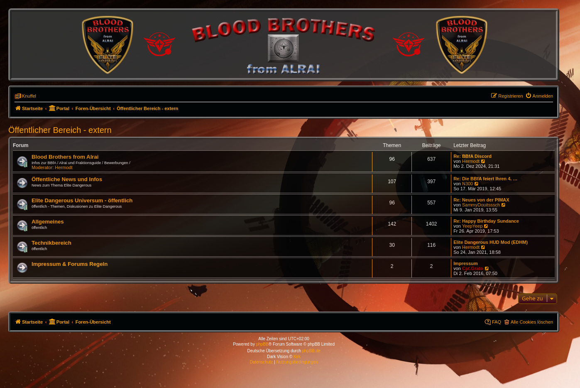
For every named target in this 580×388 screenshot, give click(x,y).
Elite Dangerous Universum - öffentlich (82, 200)
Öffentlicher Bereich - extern (60, 130)
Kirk (297, 356)
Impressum (465, 263)
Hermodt (63, 167)
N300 (467, 183)
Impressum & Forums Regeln (70, 264)
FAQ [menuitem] (496, 321)
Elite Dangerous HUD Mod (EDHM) (490, 242)
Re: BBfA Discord (472, 156)
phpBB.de (311, 351)
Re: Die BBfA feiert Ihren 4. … (485, 178)
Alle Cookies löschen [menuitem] (532, 321)
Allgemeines (48, 222)
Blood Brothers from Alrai (65, 157)
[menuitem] (539, 96)
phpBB (262, 344)
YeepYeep (472, 225)
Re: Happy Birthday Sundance (486, 221)
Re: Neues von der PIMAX (481, 199)
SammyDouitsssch (481, 204)
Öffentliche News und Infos (67, 179)
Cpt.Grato (472, 268)
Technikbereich (51, 243)
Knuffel (29, 95)
